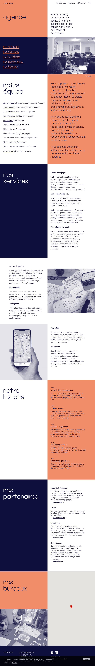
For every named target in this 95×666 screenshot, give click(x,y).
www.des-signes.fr (59, 537)
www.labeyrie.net (58, 502)
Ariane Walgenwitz (10, 116)
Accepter (86, 659)
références (61, 3)
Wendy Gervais (9, 133)
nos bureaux (10, 66)
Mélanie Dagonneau (10, 146)
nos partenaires (13, 61)
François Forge (9, 107)
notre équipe (11, 46)
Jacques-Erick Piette (11, 112)
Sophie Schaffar (9, 125)
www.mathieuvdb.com (59, 517)
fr (88, 3)
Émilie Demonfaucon (11, 138)
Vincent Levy (8, 120)
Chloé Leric (7, 129)
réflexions (81, 3)
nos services (11, 51)
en (90, 3)
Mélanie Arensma (10, 142)
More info (14, 663)
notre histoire (11, 56)
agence (71, 3)
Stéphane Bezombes (11, 103)
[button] (71, 607)
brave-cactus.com (58, 561)
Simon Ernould (8, 151)
